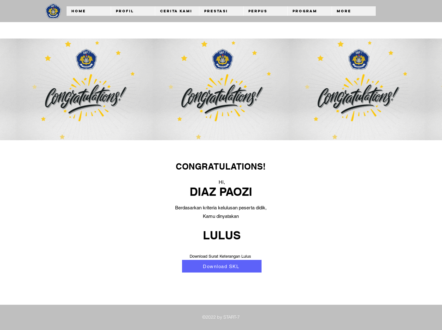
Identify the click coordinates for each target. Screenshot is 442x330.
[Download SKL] (222, 266)
